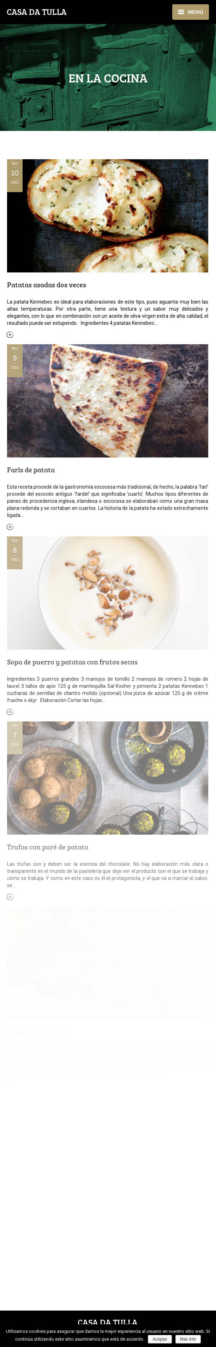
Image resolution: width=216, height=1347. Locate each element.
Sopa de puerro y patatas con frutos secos (72, 662)
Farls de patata (31, 469)
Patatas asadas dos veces (46, 284)
